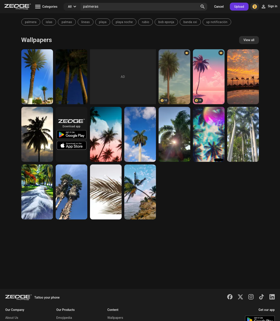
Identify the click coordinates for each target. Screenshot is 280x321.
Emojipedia (64, 317)
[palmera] (174, 76)
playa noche (124, 22)
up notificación (216, 22)
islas (49, 22)
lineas (85, 22)
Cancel (219, 6)
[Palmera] (37, 76)
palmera (31, 22)
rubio (145, 22)
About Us (11, 317)
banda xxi (190, 22)
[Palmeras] (243, 76)
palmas (67, 22)
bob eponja (166, 22)
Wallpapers (115, 317)
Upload (239, 6)
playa (102, 22)
